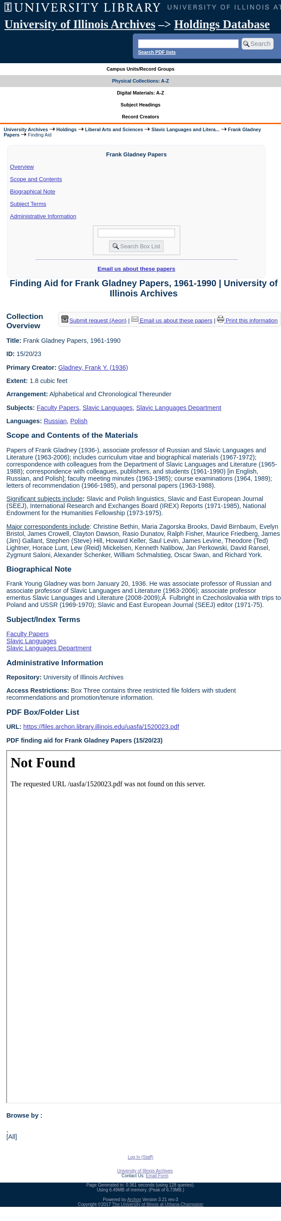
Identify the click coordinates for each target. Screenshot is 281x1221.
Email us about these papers (136, 268)
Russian (55, 421)
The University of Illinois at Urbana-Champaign (157, 1204)
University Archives (26, 129)
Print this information (247, 320)
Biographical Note (33, 191)
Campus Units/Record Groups (140, 69)
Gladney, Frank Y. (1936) (93, 367)
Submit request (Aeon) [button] (94, 320)
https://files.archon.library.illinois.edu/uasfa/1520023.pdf (101, 726)
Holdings (66, 129)
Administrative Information (43, 216)
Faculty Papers (58, 407)
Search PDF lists (157, 52)
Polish (78, 421)
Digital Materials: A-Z (140, 92)
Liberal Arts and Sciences (114, 129)
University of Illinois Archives (79, 24)
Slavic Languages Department (178, 407)
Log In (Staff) (141, 1157)
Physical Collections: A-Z (140, 80)
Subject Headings (140, 104)
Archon (134, 1199)
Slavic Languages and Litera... (185, 129)
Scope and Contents (36, 179)
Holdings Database (222, 24)
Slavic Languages (107, 407)
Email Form (157, 1175)
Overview (22, 166)
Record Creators (140, 116)
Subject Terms (28, 204)
